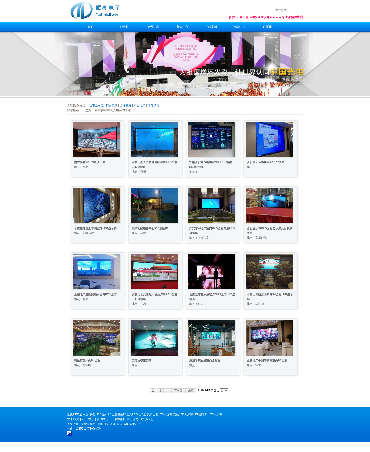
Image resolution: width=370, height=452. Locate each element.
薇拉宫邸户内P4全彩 (87, 360)
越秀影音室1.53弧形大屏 (89, 162)
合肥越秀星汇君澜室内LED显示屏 (95, 228)
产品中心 (153, 27)
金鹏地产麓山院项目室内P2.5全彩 (95, 294)
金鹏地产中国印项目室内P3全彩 (267, 360)
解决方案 (240, 27)
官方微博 (280, 10)
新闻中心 (182, 27)
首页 (90, 27)
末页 (191, 390)
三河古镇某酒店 (141, 360)
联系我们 (268, 27)
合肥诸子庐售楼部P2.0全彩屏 (265, 162)
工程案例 (211, 27)
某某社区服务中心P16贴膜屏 (150, 228)
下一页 (178, 390)
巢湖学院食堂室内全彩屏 (204, 360)
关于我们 (124, 27)
